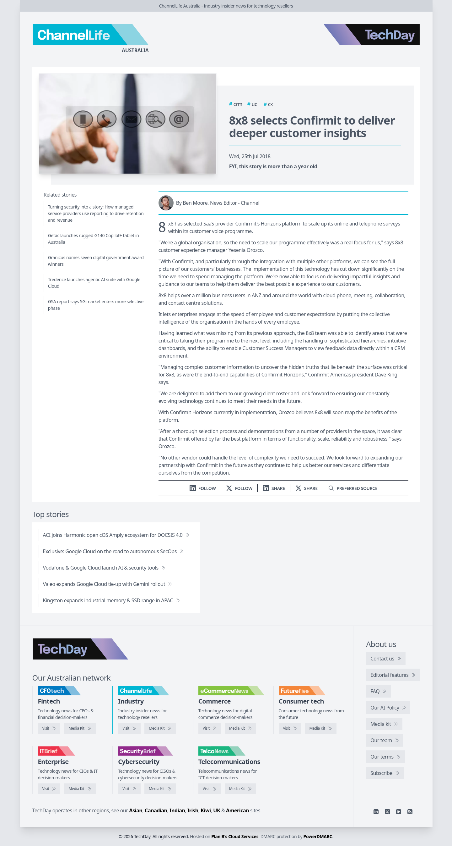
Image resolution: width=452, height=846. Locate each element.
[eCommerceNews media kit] (240, 728)
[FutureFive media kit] (320, 728)
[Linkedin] (376, 811)
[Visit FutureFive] (290, 728)
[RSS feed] (409, 811)
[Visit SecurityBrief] (129, 788)
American (237, 810)
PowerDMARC (318, 836)
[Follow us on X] (239, 488)
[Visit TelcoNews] (209, 788)
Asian (136, 810)
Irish (192, 810)
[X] (387, 811)
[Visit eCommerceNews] (209, 728)
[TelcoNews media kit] (240, 788)
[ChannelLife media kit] (160, 728)
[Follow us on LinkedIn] (203, 488)
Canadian (156, 810)
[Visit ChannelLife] (129, 728)
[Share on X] (306, 488)
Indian (177, 810)
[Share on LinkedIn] (274, 488)
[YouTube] (398, 811)
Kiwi (206, 810)
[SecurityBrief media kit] (160, 788)
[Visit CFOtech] (49, 728)
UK (216, 810)
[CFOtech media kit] (79, 728)
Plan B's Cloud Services (234, 836)
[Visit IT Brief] (49, 788)
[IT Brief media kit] (79, 788)
